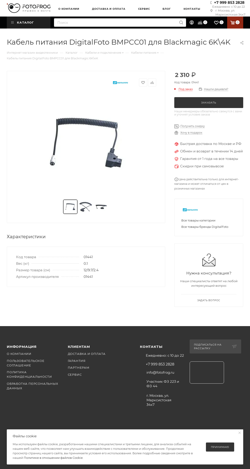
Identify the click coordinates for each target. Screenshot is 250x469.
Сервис (75, 374)
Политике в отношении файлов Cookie (53, 457)
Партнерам (79, 367)
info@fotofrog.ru (160, 372)
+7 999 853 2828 (229, 2)
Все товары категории (198, 220)
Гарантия (77, 361)
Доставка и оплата (87, 354)
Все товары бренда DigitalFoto (204, 226)
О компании (19, 354)
